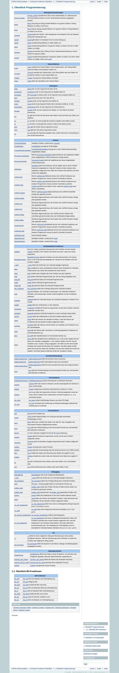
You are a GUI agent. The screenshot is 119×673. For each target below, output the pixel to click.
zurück (92, 2)
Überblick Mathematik (92, 645)
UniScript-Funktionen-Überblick (41, 2)
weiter (99, 2)
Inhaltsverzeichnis (91, 623)
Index (106, 2)
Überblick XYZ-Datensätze (93, 637)
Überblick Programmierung (65, 2)
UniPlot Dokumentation (19, 2)
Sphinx (103, 671)
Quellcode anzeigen (90, 653)
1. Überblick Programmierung (93, 626)
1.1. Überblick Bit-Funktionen (96, 629)
